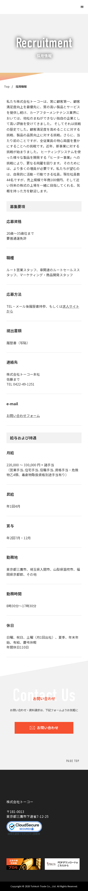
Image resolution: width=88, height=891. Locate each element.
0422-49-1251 (23, 384)
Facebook (22, 846)
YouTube (10, 846)
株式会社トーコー (25, 7)
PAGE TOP (72, 761)
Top (7, 86)
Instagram (33, 846)
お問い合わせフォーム (23, 415)
